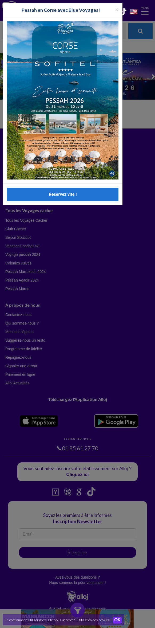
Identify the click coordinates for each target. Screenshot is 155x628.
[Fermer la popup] (116, 9)
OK (117, 620)
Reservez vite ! (63, 194)
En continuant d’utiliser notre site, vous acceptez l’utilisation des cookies (57, 620)
